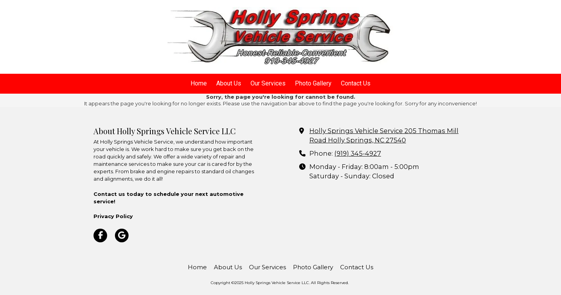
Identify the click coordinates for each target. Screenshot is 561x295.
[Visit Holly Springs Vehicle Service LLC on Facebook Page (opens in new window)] (100, 235)
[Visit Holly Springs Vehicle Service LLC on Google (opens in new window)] (122, 235)
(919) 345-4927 (357, 153)
